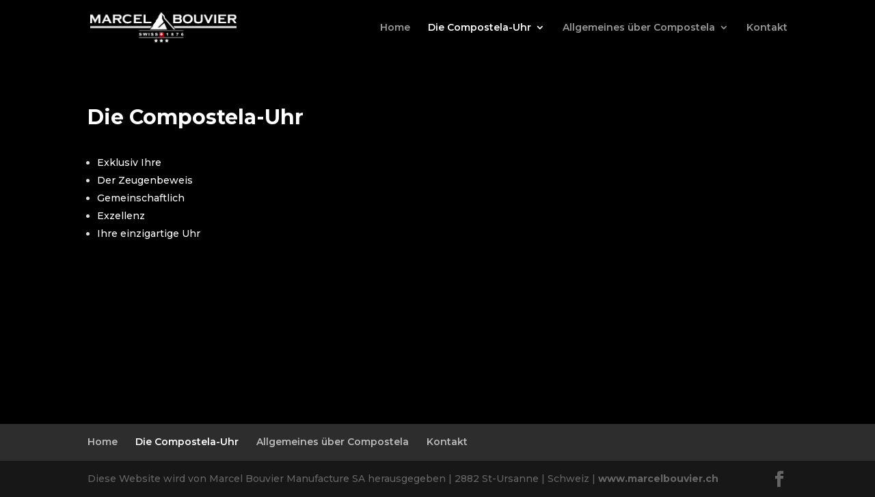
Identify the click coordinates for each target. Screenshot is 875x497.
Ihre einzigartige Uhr (148, 233)
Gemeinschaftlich (141, 198)
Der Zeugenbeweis (145, 180)
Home (395, 28)
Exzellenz (121, 216)
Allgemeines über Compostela (639, 28)
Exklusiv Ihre (129, 162)
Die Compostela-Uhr (479, 28)
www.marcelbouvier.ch (658, 478)
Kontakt (767, 28)
